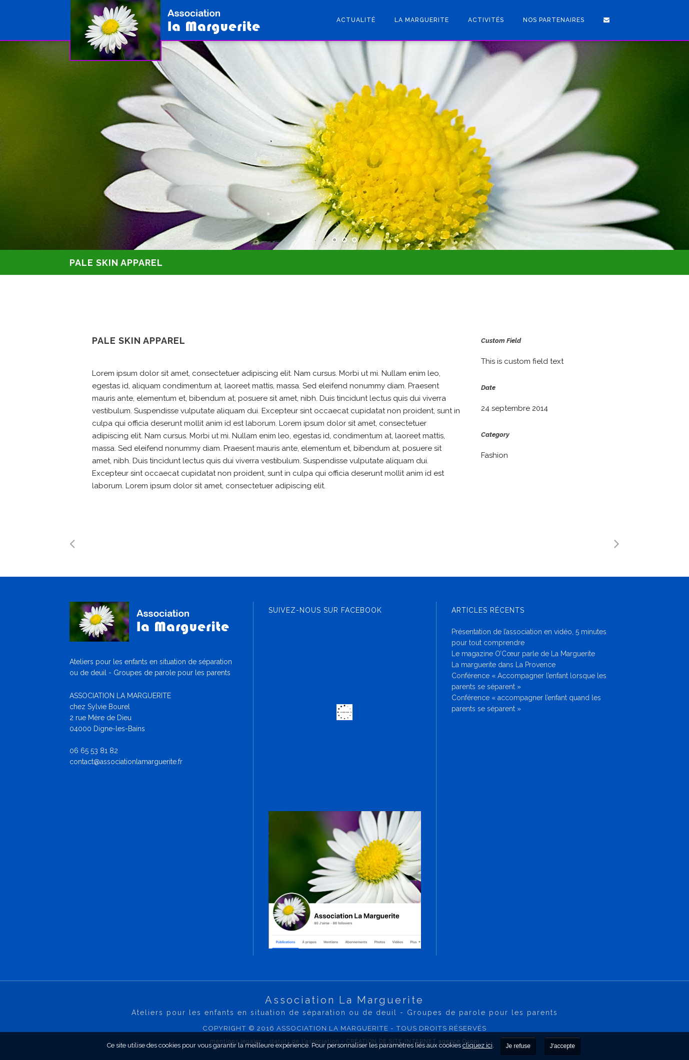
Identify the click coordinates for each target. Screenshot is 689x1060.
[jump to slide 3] (355, 240)
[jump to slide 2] (345, 240)
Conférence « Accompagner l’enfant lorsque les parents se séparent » (529, 681)
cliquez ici (477, 1045)
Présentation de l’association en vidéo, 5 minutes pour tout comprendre (529, 637)
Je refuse (518, 1046)
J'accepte (562, 1046)
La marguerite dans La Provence (504, 665)
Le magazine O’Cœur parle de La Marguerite (523, 654)
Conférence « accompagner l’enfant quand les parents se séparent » (526, 703)
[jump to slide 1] (335, 240)
